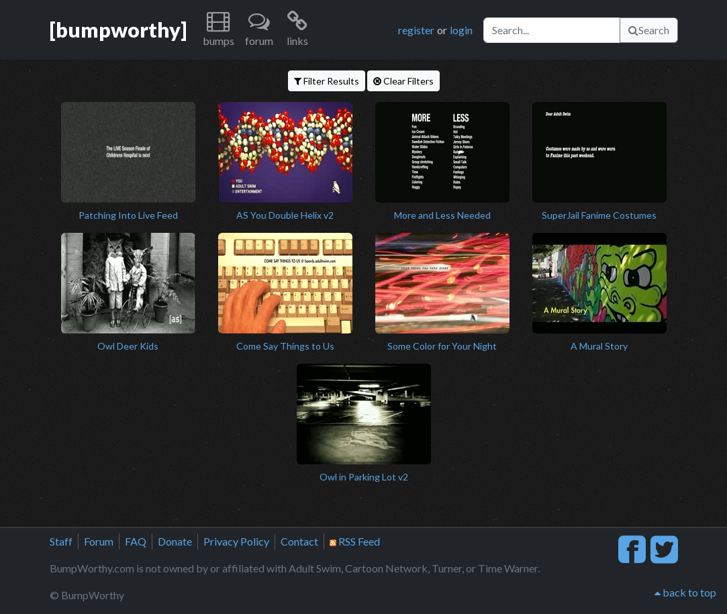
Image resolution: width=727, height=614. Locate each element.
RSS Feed (355, 541)
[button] (218, 29)
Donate (175, 541)
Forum (98, 541)
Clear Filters (403, 81)
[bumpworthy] (118, 29)
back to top (685, 592)
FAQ (135, 541)
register (416, 29)
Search (648, 29)
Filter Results (326, 81)
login (461, 29)
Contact (299, 541)
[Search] (551, 30)
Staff (61, 541)
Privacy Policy (236, 541)
